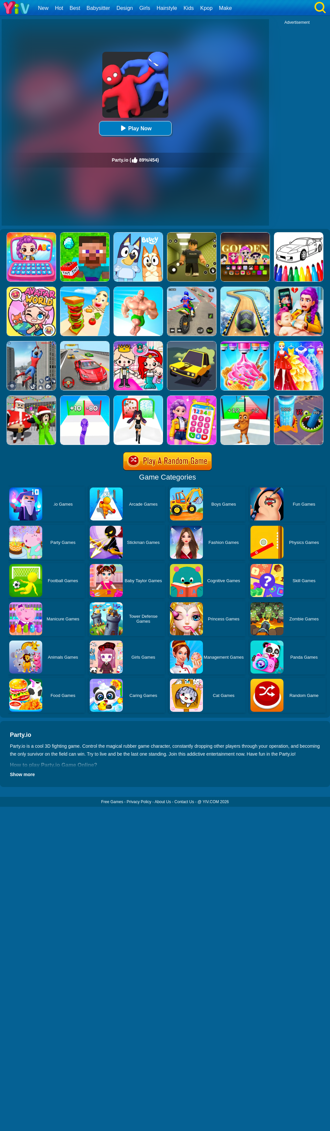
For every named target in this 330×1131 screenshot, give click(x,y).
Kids (188, 8)
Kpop (206, 8)
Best (75, 8)
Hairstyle (167, 8)
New (43, 8)
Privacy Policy (139, 802)
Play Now (135, 128)
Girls (144, 8)
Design (124, 8)
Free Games (112, 802)
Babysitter (98, 8)
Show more (22, 774)
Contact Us (184, 802)
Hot (59, 8)
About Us (163, 802)
